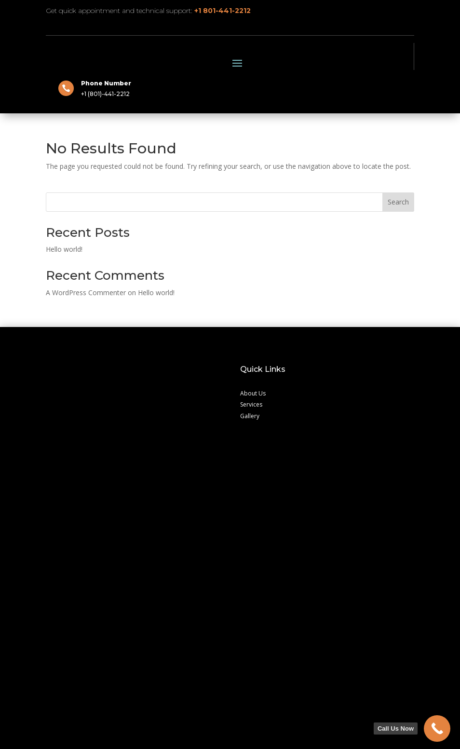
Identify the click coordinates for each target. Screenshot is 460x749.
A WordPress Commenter (86, 409)
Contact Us (61, 615)
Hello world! (64, 365)
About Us (253, 510)
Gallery (249, 533)
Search (398, 318)
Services (251, 521)
